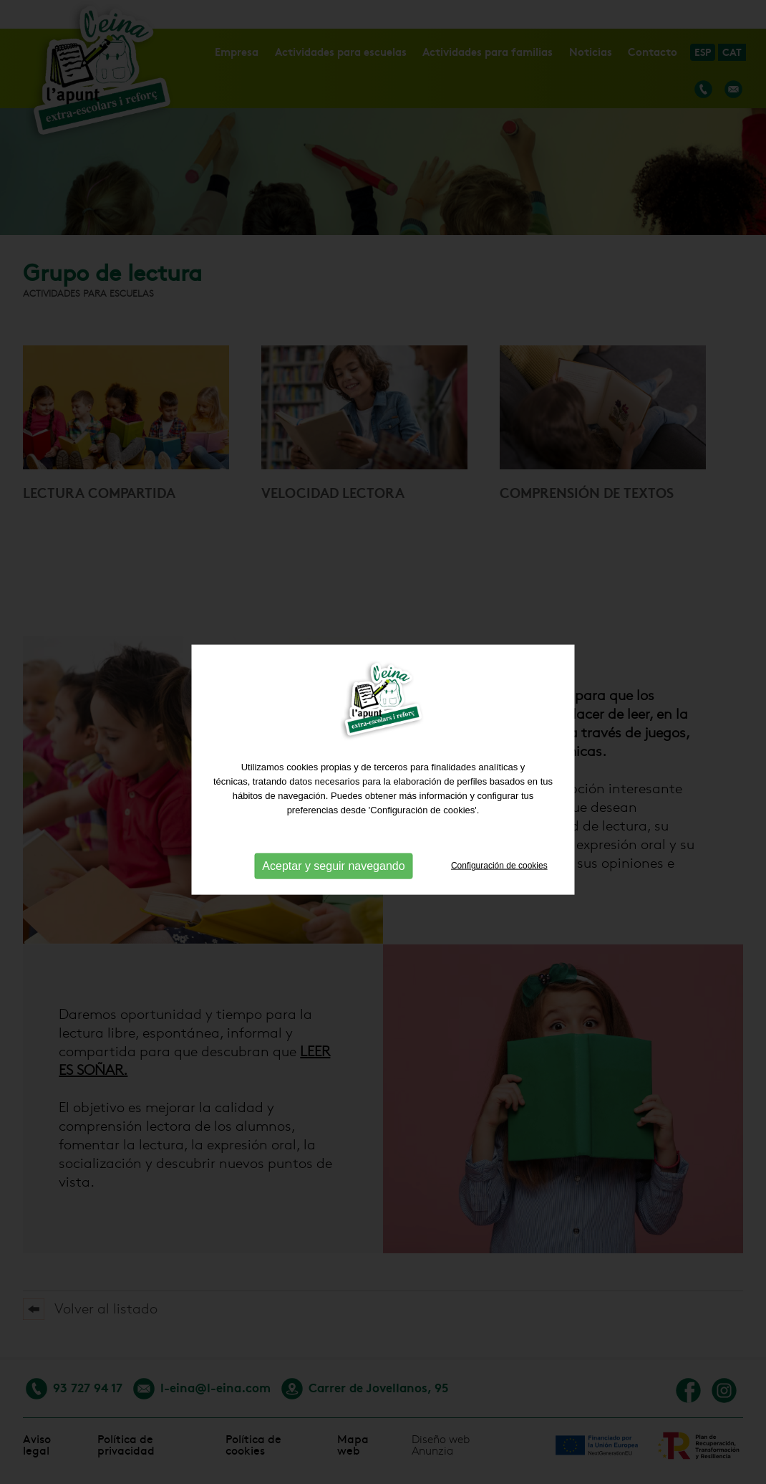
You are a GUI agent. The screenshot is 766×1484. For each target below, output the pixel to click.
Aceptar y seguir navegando (333, 877)
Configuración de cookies (499, 877)
